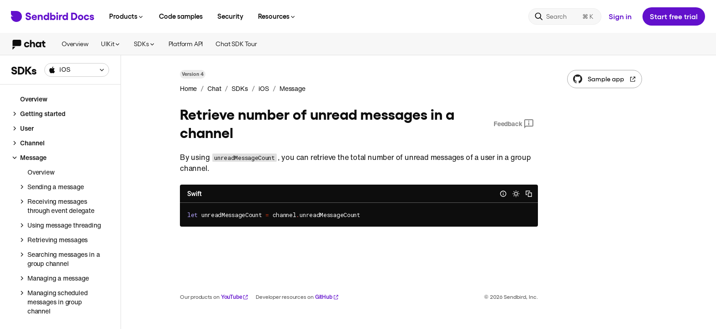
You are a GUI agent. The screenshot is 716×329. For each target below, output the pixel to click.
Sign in (620, 16)
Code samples (181, 16)
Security (230, 16)
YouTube (235, 297)
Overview (75, 44)
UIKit (111, 44)
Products (126, 16)
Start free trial (674, 16)
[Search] (564, 16)
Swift (194, 193)
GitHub (327, 297)
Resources (277, 16)
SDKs (144, 44)
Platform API (185, 44)
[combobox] (77, 70)
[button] (77, 70)
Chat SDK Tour (236, 44)
